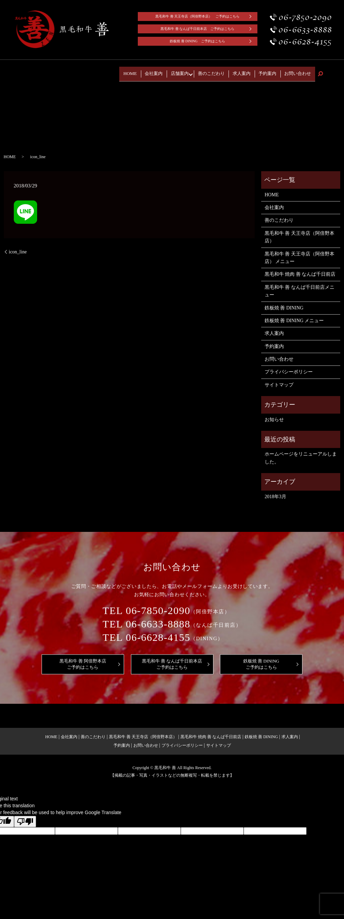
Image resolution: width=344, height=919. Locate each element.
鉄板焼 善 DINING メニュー (294, 316)
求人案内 (253, 71)
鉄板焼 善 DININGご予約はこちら (261, 659)
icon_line (18, 247)
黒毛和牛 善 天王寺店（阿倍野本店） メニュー (299, 253)
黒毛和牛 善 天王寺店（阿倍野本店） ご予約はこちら (197, 16)
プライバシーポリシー (289, 367)
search (320, 72)
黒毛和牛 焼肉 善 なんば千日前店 (300, 270)
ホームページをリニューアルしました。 (301, 453)
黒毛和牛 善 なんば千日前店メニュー (299, 286)
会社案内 (177, 71)
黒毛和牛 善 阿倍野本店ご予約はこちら (83, 659)
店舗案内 (198, 71)
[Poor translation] (25, 817)
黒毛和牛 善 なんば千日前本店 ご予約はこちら (197, 29)
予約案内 (275, 71)
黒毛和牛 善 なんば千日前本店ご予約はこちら (172, 659)
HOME (158, 71)
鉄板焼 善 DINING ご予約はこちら (197, 41)
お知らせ (274, 415)
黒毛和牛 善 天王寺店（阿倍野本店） (299, 232)
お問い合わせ (300, 71)
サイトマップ (279, 380)
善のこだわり (227, 71)
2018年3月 (275, 492)
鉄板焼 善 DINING (284, 303)
